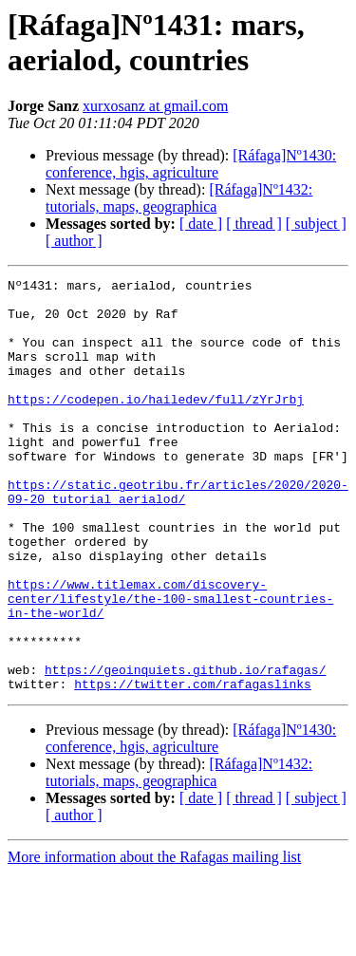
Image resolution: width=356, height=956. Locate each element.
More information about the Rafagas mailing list (154, 939)
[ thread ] (254, 224)
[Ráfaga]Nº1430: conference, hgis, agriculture (191, 163)
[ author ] (74, 241)
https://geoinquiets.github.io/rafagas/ (185, 749)
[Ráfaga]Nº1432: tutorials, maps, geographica (179, 198)
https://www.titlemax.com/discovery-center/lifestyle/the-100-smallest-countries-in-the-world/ (170, 663)
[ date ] (200, 224)
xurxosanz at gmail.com (155, 106)
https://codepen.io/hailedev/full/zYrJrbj (156, 424)
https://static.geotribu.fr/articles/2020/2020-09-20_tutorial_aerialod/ (178, 535)
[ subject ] (316, 224)
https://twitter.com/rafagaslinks (192, 766)
